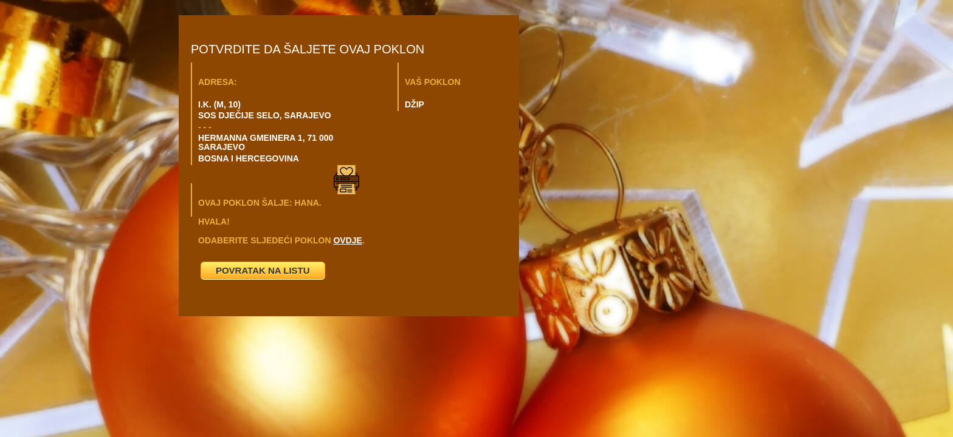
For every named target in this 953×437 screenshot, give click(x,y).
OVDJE (347, 240)
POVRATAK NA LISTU (263, 270)
